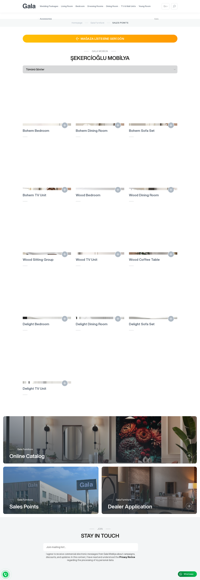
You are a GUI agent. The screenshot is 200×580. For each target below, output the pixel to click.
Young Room (145, 6)
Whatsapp (189, 574)
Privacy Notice (127, 557)
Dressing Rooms (95, 6)
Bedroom (80, 6)
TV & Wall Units (128, 6)
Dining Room (112, 6)
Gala (156, 19)
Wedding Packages (49, 6)
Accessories (46, 19)
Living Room (67, 6)
